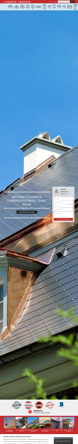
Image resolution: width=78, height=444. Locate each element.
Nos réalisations (27, 212)
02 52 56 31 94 (10, 1)
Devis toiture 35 (64, 7)
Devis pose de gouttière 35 (28, 6)
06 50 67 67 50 (24, 1)
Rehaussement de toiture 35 (38, 7)
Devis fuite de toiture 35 (32, 6)
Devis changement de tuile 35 (16, 7)
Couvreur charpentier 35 (10, 7)
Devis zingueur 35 (49, 7)
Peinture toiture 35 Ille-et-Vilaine (75, 7)
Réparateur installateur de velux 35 (69, 7)
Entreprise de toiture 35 (59, 7)
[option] (39, 222)
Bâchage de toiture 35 (54, 6)
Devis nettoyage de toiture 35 (44, 7)
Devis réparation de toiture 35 (22, 6)
